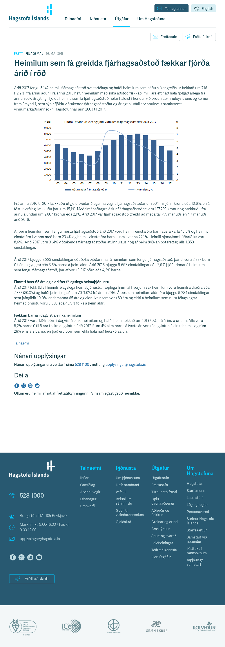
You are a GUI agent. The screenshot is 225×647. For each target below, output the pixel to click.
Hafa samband (127, 485)
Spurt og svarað (163, 536)
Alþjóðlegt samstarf (195, 562)
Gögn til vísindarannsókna (130, 512)
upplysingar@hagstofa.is (125, 364)
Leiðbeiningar (162, 543)
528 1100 (82, 364)
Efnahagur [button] (88, 499)
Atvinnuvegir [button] (90, 492)
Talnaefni (73, 18)
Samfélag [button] (87, 485)
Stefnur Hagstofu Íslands (200, 521)
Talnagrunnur (171, 9)
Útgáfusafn (160, 478)
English (203, 9)
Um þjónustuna (128, 478)
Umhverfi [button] (87, 506)
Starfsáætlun (197, 530)
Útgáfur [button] (122, 18)
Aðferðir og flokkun (160, 512)
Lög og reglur (197, 504)
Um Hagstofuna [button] (151, 18)
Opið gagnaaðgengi (162, 501)
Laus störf (195, 497)
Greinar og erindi (164, 522)
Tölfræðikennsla (164, 550)
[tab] (94, 478)
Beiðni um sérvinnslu (124, 501)
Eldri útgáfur (161, 557)
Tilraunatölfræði (164, 492)
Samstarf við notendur (197, 539)
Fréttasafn (165, 36)
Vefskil (121, 492)
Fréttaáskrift (199, 36)
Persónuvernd (198, 511)
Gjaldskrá (123, 522)
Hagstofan (195, 483)
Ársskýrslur (160, 529)
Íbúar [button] (84, 478)
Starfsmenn (196, 490)
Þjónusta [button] (98, 18)
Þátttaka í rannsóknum (197, 550)
